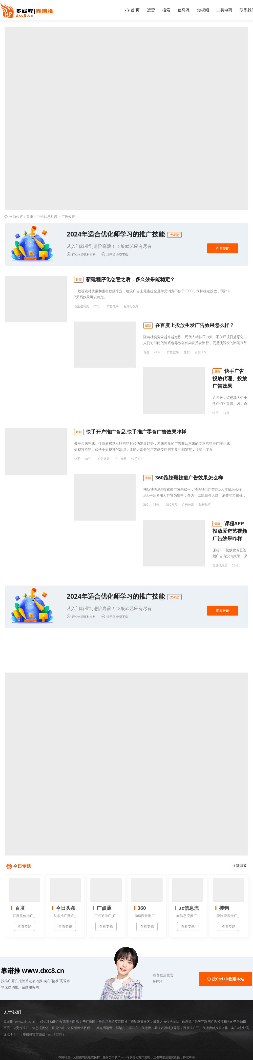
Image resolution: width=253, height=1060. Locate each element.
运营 (135, 10)
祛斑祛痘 (136, 500)
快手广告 (131, 403)
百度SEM (131, 355)
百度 (77, 355)
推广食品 (120, 451)
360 (76, 500)
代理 (118, 403)
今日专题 (22, 846)
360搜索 (102, 500)
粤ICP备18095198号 (155, 1044)
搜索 (153, 10)
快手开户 (137, 451)
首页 (29, 216)
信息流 (173, 10)
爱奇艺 (144, 548)
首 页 (113, 10)
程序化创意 (131, 306)
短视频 (196, 10)
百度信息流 (81, 306)
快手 (77, 403)
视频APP (112, 548)
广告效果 (113, 306)
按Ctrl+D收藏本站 (225, 959)
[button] (134, 955)
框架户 (120, 1008)
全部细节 (240, 845)
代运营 (146, 1008)
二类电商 (220, 10)
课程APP (159, 548)
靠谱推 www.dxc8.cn (32, 950)
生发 (118, 355)
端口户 (133, 1008)
